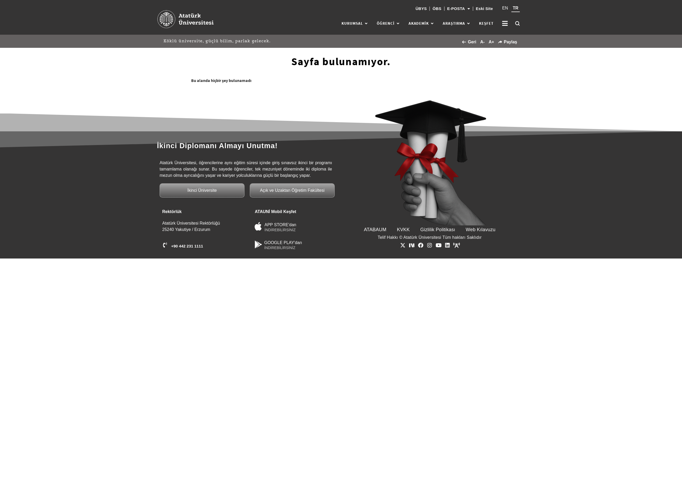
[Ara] (517, 23)
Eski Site (484, 8)
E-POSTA (458, 8)
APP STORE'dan (280, 225)
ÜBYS (421, 8)
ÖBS (436, 8)
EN (505, 8)
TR (515, 8)
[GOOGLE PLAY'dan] (258, 244)
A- (482, 42)
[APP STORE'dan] (258, 226)
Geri (469, 42)
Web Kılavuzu (480, 229)
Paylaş (507, 42)
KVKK (403, 229)
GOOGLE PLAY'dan (283, 242)
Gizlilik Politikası (437, 229)
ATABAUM (375, 229)
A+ (491, 42)
